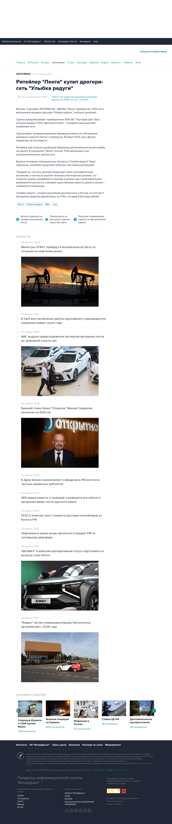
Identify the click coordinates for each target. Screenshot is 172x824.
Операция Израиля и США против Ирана (29, 723)
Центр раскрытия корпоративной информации (79, 803)
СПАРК (20, 795)
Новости (115, 62)
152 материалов (82, 729)
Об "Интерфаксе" (32, 41)
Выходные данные (115, 801)
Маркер (20, 804)
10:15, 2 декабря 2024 (42, 74)
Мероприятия (113, 744)
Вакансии (74, 744)
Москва (94, 62)
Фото (138, 62)
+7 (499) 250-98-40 (99, 770)
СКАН (67, 796)
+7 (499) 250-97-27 (120, 770)
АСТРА (20, 807)
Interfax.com (49, 41)
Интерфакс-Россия (67, 41)
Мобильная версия (11, 41)
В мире (45, 62)
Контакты (21, 744)
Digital (104, 62)
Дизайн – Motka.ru (114, 804)
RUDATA (68, 799)
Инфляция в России (81, 723)
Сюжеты (128, 62)
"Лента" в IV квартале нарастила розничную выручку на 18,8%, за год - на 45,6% (74, 98)
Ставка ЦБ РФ (110, 719)
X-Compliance (23, 798)
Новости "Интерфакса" (75, 793)
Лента (20, 204)
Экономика (58, 62)
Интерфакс (86, 51)
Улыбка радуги (34, 204)
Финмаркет (85, 41)
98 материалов (110, 724)
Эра (55, 204)
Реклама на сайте (92, 744)
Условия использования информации (123, 798)
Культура (82, 62)
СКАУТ (20, 801)
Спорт (70, 62)
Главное (20, 62)
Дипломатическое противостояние (141, 721)
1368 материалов (27, 731)
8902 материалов (55, 727)
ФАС (47, 204)
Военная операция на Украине (57, 721)
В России (33, 62)
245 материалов (138, 727)
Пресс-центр (59, 744)
